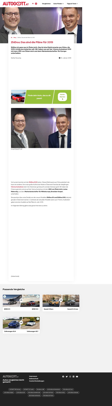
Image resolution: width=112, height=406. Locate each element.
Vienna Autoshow (17, 187)
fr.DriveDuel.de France (68, 389)
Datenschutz (33, 379)
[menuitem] (46, 3)
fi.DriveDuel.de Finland (48, 395)
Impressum (33, 376)
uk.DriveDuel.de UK (20, 392)
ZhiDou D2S (33, 182)
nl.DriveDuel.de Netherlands (34, 392)
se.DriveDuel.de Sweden (73, 392)
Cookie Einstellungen (36, 381)
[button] (58, 4)
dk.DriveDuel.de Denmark (34, 395)
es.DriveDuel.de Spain (8, 392)
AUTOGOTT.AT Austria (28, 389)
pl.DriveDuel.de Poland (48, 392)
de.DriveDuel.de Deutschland (53, 389)
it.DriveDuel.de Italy (60, 392)
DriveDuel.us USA (40, 389)
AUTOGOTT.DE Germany (15, 389)
